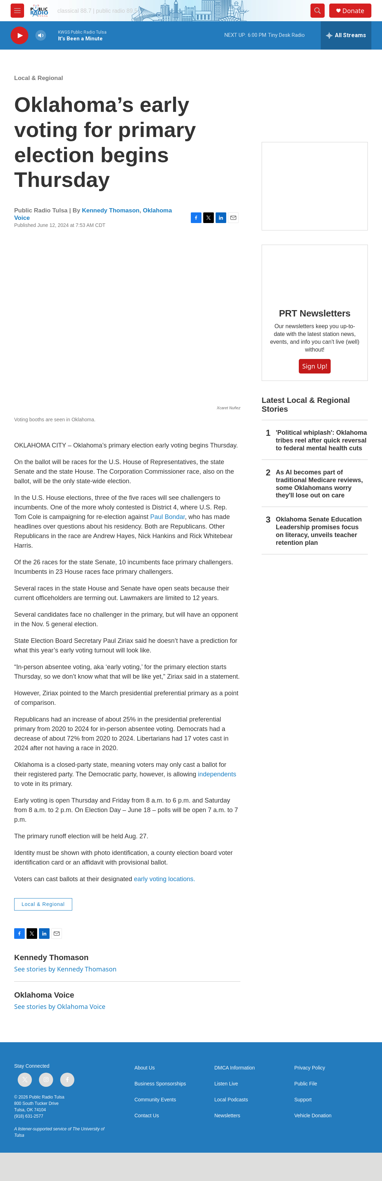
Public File (305, 1083)
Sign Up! (314, 366)
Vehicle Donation (312, 1115)
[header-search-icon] (317, 11)
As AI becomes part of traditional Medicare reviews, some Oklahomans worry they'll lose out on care (319, 484)
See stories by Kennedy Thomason (65, 969)
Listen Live (226, 1083)
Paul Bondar (167, 516)
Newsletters (227, 1115)
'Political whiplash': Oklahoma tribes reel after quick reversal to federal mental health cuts (321, 440)
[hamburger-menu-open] (17, 11)
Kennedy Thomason (110, 210)
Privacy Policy (309, 1068)
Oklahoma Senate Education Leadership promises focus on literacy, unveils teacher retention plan (319, 531)
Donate (353, 11)
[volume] (41, 36)
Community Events (155, 1099)
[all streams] (346, 35)
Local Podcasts (231, 1099)
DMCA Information (234, 1068)
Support (303, 1099)
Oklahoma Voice (44, 995)
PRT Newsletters (314, 313)
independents (217, 774)
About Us (145, 1068)
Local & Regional (38, 78)
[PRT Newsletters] (314, 271)
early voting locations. (164, 879)
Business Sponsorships (160, 1083)
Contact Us (147, 1115)
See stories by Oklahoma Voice (60, 1006)
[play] (19, 36)
